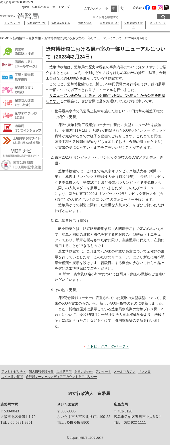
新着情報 (19, 38)
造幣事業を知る (60, 23)
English (24, 7)
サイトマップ (61, 7)
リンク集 (144, 371)
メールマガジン (124, 371)
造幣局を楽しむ (109, 23)
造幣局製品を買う (133, 25)
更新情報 (35, 38)
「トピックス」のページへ (108, 346)
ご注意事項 (64, 371)
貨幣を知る (85, 23)
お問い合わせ (83, 371)
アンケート (103, 371)
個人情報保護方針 (41, 371)
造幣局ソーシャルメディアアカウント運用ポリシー (61, 376)
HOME (4, 38)
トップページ (12, 23)
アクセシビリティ (13, 371)
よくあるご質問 (12, 376)
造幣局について (36, 23)
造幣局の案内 (40, 7)
